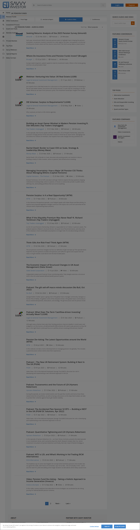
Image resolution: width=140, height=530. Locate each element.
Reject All (107, 526)
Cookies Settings (94, 526)
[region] (70, 526)
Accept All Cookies (120, 526)
